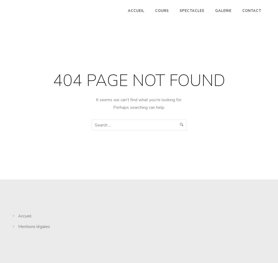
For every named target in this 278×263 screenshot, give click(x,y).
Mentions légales (34, 226)
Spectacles (192, 10)
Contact (251, 10)
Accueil (136, 10)
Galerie (223, 10)
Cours (162, 10)
